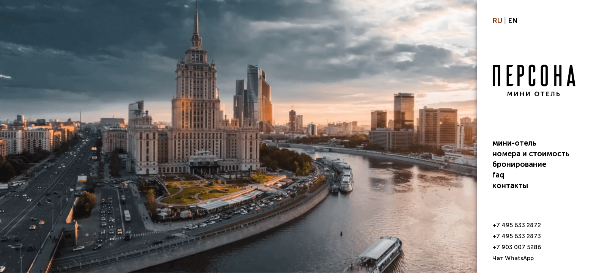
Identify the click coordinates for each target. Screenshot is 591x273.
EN (513, 20)
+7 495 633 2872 (516, 225)
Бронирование (519, 164)
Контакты (510, 185)
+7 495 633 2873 (516, 236)
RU (497, 20)
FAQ (498, 174)
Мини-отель (514, 142)
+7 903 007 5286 (516, 247)
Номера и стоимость (530, 153)
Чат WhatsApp (513, 258)
